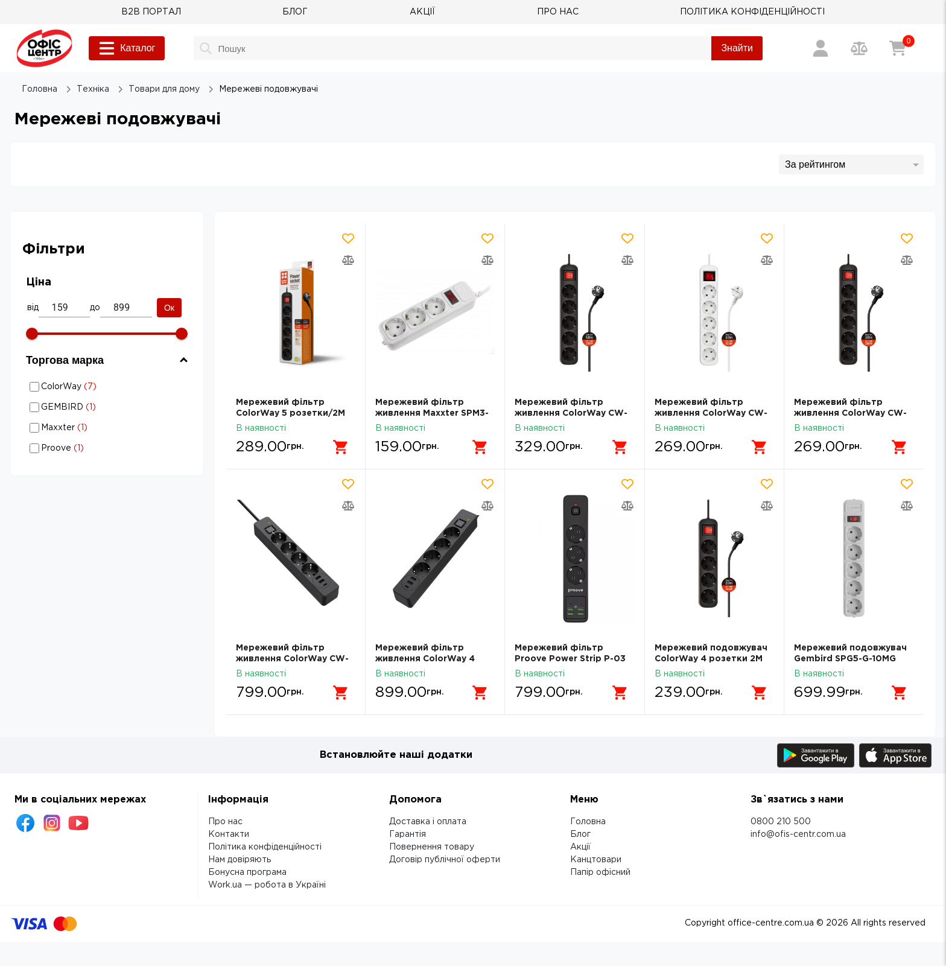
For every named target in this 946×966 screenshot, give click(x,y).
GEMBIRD (108, 407)
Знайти (737, 48)
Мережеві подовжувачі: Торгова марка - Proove (96, 448)
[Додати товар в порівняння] (348, 260)
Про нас (225, 821)
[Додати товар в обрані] (348, 238)
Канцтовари (595, 859)
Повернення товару (431, 847)
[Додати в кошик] (340, 447)
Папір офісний (600, 872)
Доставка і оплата (427, 821)
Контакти (228, 834)
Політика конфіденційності (265, 847)
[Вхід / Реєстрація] (820, 48)
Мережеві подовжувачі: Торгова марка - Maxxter (96, 427)
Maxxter (108, 428)
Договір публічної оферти (444, 859)
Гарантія (407, 834)
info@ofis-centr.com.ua (798, 834)
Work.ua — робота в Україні (267, 885)
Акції (580, 847)
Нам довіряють (239, 859)
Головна (588, 821)
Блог (580, 834)
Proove (108, 448)
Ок (169, 308)
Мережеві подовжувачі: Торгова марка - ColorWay (96, 386)
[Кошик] (897, 48)
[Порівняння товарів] (859, 48)
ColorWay (108, 387)
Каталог (126, 48)
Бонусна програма (247, 872)
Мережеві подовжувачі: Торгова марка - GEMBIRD (96, 407)
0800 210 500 (781, 821)
